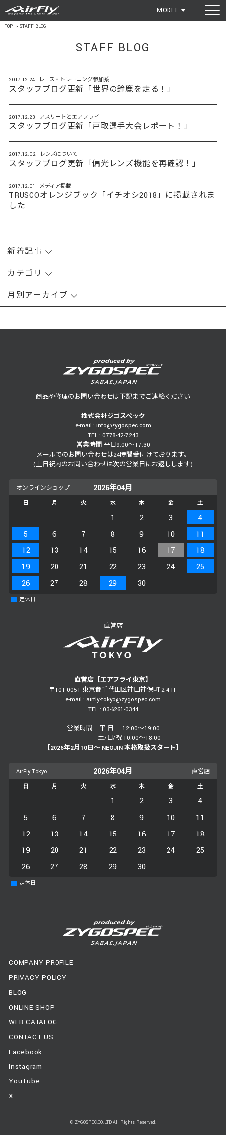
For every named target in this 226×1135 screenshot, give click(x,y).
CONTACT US (31, 1037)
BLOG (18, 992)
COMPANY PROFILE (41, 962)
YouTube (24, 1081)
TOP (9, 26)
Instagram (25, 1066)
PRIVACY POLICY (38, 977)
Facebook (25, 1052)
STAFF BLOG (33, 26)
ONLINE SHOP (32, 1007)
